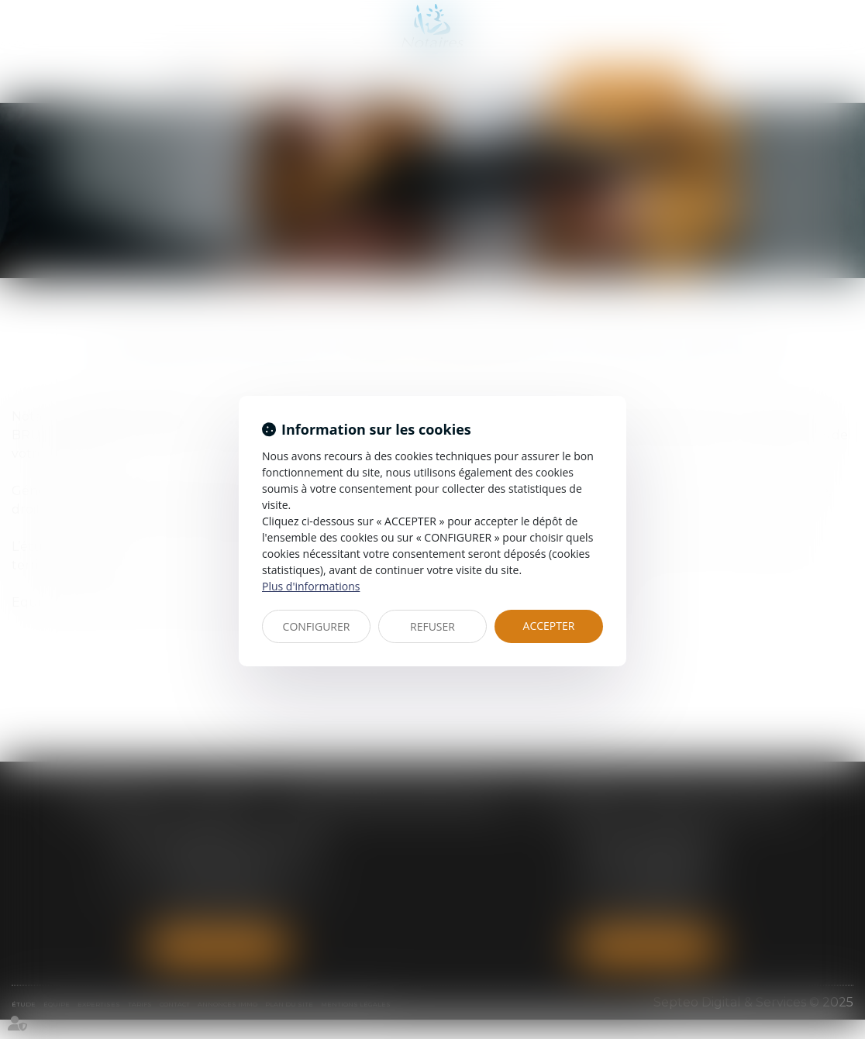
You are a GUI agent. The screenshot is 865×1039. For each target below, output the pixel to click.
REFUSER (432, 626)
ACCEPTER (549, 625)
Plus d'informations (311, 586)
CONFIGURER (316, 626)
